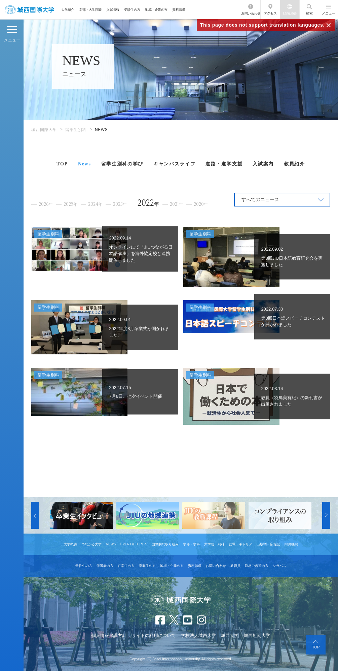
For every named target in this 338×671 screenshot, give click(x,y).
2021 (176, 204)
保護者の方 (105, 566)
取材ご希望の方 (256, 566)
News (84, 163)
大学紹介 (67, 9)
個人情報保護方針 (108, 635)
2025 (70, 204)
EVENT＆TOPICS (133, 544)
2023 (120, 204)
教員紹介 (294, 163)
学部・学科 (191, 544)
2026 (46, 204)
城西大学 (229, 635)
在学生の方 (126, 566)
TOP (62, 163)
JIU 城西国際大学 (29, 9)
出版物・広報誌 (268, 544)
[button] (35, 515)
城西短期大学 (257, 635)
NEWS (111, 544)
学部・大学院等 (90, 9)
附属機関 (291, 544)
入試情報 (112, 9)
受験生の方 (132, 9)
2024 (95, 204)
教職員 (235, 566)
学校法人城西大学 (198, 635)
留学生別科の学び (122, 163)
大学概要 (70, 544)
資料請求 (178, 9)
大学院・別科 (214, 544)
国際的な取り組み (165, 544)
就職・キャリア (240, 544)
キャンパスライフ (174, 163)
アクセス (270, 13)
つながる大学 (91, 544)
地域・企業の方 (156, 9)
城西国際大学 (44, 129)
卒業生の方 (147, 566)
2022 (148, 203)
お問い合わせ (250, 13)
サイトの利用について (154, 635)
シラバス (279, 566)
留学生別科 (75, 129)
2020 (201, 204)
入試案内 (263, 163)
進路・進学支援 (223, 163)
